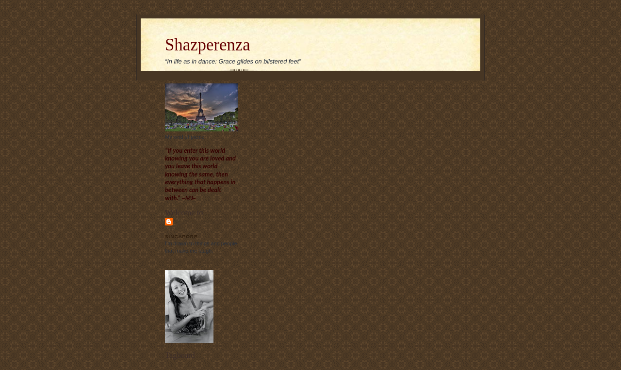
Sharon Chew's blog (198, 225)
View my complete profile (194, 260)
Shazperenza (207, 44)
